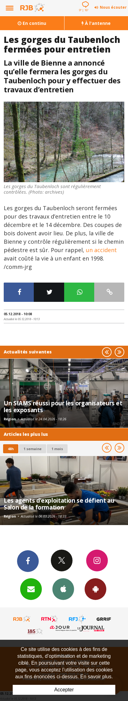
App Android (95, 588)
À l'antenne (96, 23)
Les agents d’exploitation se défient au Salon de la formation (59, 503)
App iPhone (63, 588)
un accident (101, 250)
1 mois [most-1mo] (57, 448)
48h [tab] (11, 448)
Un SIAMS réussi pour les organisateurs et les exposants (63, 406)
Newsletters (31, 588)
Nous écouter (113, 7)
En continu (32, 23)
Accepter (64, 689)
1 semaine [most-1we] (33, 448)
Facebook (28, 560)
